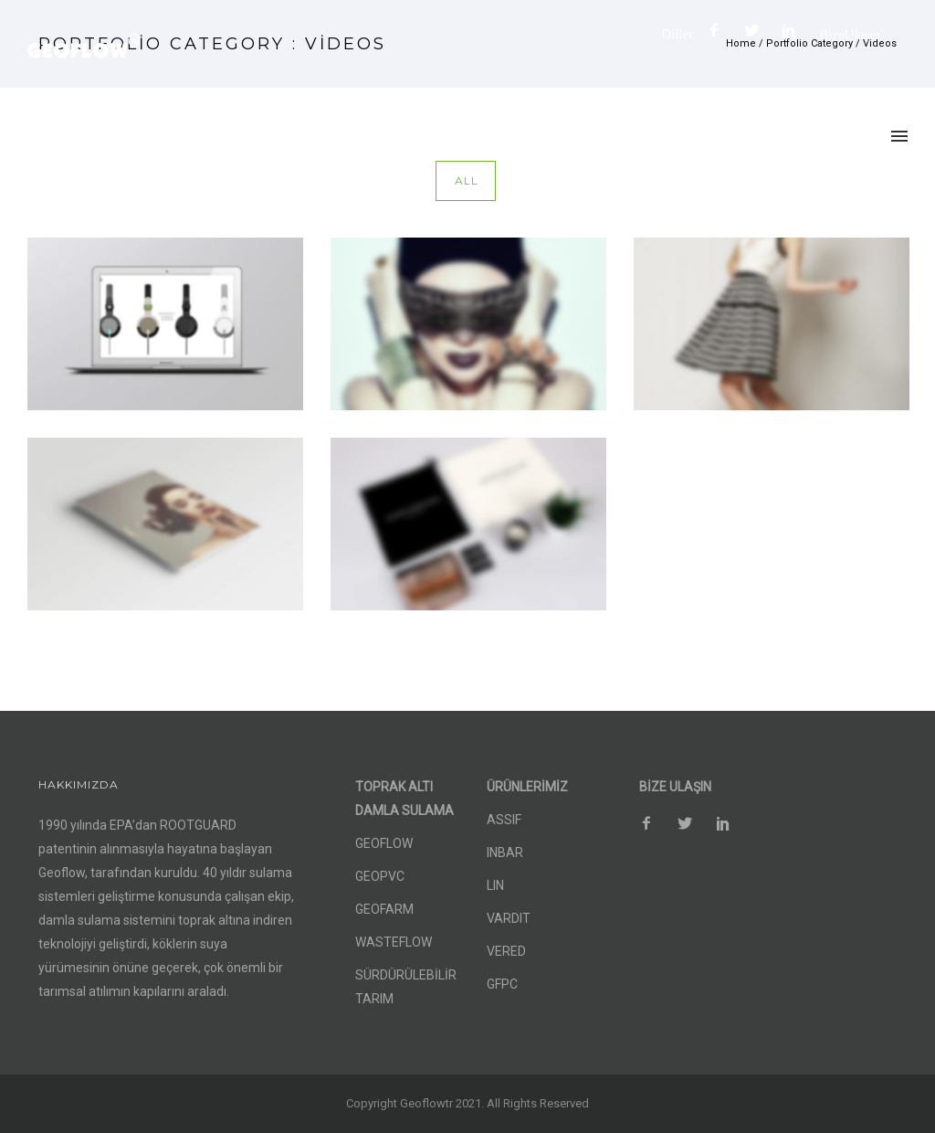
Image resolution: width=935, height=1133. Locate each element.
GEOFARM (384, 909)
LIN (495, 885)
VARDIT (509, 918)
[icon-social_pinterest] (793, 30)
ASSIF (504, 819)
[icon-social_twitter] (756, 30)
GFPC (502, 984)
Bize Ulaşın (849, 34)
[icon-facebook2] (718, 30)
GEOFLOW (384, 843)
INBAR (505, 852)
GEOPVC (379, 876)
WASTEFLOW (393, 942)
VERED (506, 951)
